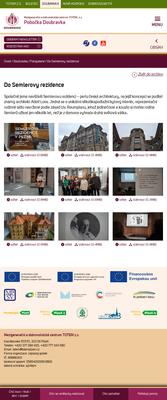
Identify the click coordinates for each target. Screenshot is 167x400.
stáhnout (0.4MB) (88, 155)
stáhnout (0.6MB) (34, 155)
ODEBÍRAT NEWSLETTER (22, 39)
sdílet (12, 155)
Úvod (7, 61)
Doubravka (50, 4)
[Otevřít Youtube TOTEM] (103, 43)
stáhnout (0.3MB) (142, 200)
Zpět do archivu (150, 74)
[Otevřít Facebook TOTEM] (95, 43)
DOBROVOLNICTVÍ (100, 4)
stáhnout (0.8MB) (34, 200)
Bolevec (32, 4)
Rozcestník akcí (18, 46)
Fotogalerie (37, 61)
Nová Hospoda (73, 4)
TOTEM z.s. (14, 4)
